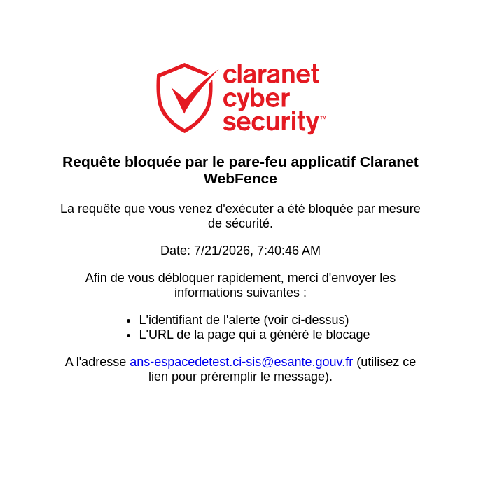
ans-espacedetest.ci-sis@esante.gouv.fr (241, 362)
